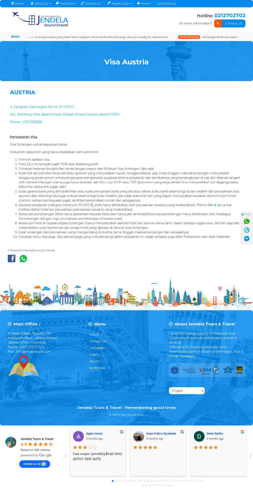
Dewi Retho (215, 433)
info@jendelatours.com (33, 352)
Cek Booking (166, 3)
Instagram (97, 348)
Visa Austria (126, 61)
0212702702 (229, 15)
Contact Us (228, 23)
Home (94, 335)
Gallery (94, 355)
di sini (218, 205)
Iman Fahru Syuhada (161, 433)
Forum (94, 362)
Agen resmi (94, 433)
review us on (35, 464)
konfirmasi (97, 368)
